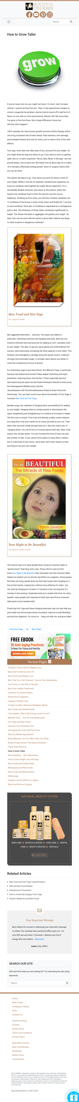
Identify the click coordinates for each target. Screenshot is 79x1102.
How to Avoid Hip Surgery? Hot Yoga (25, 894)
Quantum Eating (19, 1021)
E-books (16, 1025)
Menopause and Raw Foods (20, 768)
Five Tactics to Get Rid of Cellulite (23, 684)
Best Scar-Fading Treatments (21, 688)
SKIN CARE (16, 843)
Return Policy (18, 1029)
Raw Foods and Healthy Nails (21, 763)
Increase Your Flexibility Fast (21, 726)
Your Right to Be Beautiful (23, 573)
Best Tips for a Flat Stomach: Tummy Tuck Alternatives (32, 680)
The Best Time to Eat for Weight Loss (24, 668)
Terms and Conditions (22, 1033)
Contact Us (17, 1014)
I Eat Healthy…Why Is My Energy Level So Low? (29, 713)
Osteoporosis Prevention (20, 890)
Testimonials (18, 1059)
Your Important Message (39, 920)
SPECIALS (53, 847)
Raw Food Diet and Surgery (20, 784)
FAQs (14, 1010)
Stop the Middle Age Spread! (20, 734)
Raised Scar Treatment (18, 697)
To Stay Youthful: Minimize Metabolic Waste (28, 705)
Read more (39, 939)
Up (27, 629)
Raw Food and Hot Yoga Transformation (27, 882)
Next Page (37, 629)
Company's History (20, 1006)
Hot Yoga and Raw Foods (19, 722)
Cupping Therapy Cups (18, 701)
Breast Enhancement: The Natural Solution (27, 743)
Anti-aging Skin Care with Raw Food (24, 730)
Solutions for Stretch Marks (20, 693)
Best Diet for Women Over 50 (21, 672)
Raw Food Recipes (20, 1047)
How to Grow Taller (16, 751)
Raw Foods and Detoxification (21, 709)
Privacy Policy (18, 1037)
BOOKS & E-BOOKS (33, 843)
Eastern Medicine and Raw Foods (24, 898)
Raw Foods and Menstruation (21, 772)
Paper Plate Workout (17, 747)
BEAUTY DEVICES (37, 847)
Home (15, 998)
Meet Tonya (17, 1002)
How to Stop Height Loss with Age (23, 759)
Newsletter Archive (20, 1043)
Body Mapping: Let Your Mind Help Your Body (28, 738)
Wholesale (17, 1051)
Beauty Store (18, 1055)
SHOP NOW (40, 855)
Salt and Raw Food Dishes (21, 886)
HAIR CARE (51, 843)
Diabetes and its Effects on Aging (23, 780)
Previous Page (16, 629)
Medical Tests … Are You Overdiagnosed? (26, 718)
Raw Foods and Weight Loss (20, 676)
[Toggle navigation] (8, 21)
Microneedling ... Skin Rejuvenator (23, 755)
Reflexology (13, 776)
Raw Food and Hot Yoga (25, 398)
